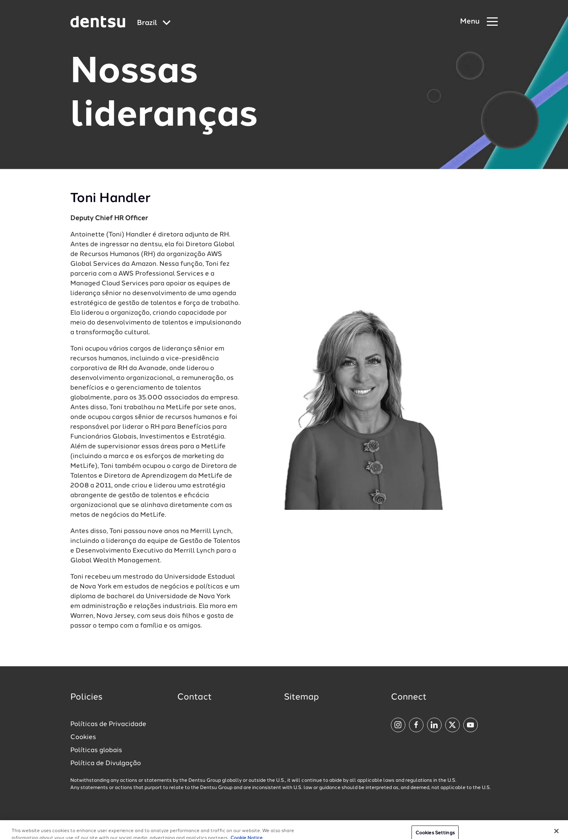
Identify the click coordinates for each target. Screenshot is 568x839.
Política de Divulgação (105, 763)
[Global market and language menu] (154, 23)
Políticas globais (96, 750)
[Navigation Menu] (479, 21)
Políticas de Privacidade (108, 724)
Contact (194, 697)
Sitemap (301, 697)
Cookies (83, 737)
